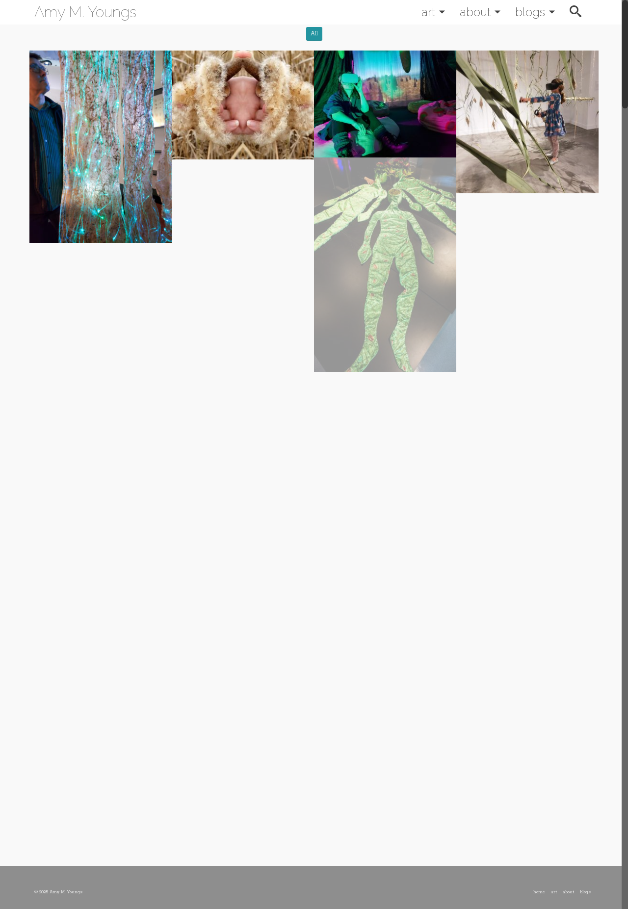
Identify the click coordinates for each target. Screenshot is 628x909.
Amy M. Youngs (85, 12)
